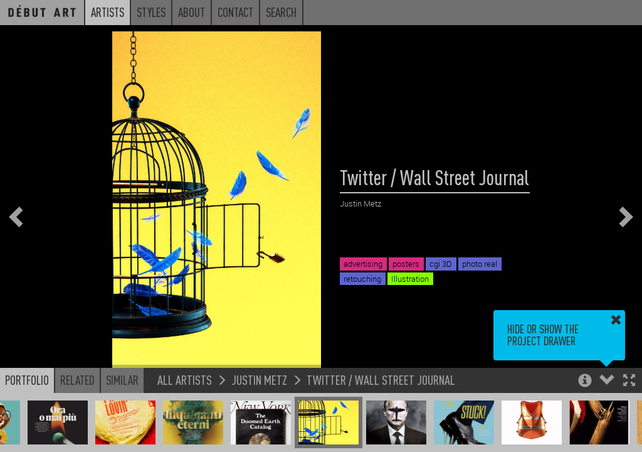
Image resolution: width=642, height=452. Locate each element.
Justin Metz (259, 379)
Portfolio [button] (27, 380)
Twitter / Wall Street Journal (381, 379)
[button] (629, 381)
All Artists (184, 379)
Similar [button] (122, 380)
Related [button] (77, 380)
